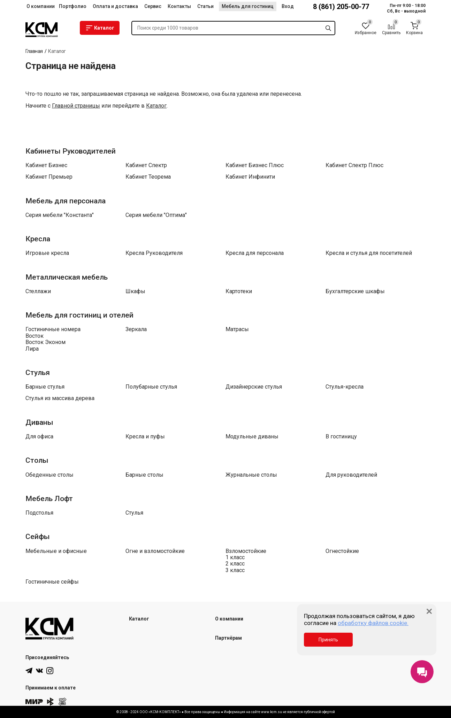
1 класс (235, 557)
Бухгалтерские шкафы (355, 291)
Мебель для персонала (65, 201)
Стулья (37, 372)
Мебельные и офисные (56, 551)
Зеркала (136, 329)
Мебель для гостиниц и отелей (79, 315)
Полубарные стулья (151, 387)
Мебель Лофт (49, 498)
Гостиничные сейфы (52, 582)
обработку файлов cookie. (373, 622)
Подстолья (39, 513)
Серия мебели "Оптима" (156, 215)
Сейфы (37, 536)
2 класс (235, 564)
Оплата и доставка (115, 6)
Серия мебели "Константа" (59, 215)
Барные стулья (44, 387)
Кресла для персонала (255, 253)
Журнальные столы (251, 475)
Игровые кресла (47, 253)
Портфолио (72, 6)
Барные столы (144, 475)
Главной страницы (76, 106)
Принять (328, 639)
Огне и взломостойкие (155, 551)
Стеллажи (38, 291)
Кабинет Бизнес (46, 165)
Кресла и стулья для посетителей (369, 253)
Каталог (99, 28)
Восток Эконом (45, 342)
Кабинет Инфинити (250, 177)
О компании (40, 6)
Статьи (205, 6)
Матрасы (237, 329)
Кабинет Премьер (48, 177)
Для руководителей (351, 475)
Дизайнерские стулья (254, 387)
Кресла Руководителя (154, 253)
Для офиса (39, 437)
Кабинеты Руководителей (70, 151)
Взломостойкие (246, 551)
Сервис (152, 6)
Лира (32, 349)
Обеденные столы (49, 475)
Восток (34, 336)
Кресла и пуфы (145, 437)
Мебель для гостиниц (248, 6)
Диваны (39, 422)
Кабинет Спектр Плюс (354, 165)
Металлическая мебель (66, 277)
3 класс (235, 570)
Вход (288, 6)
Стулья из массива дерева (59, 398)
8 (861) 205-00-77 (341, 6)
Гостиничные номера (53, 329)
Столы (36, 460)
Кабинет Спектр (146, 165)
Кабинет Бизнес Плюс (255, 165)
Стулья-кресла (345, 387)
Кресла (37, 239)
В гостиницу (341, 437)
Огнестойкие (342, 551)
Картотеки (239, 291)
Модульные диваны (252, 437)
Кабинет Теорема (148, 177)
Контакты (179, 6)
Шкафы (135, 291)
